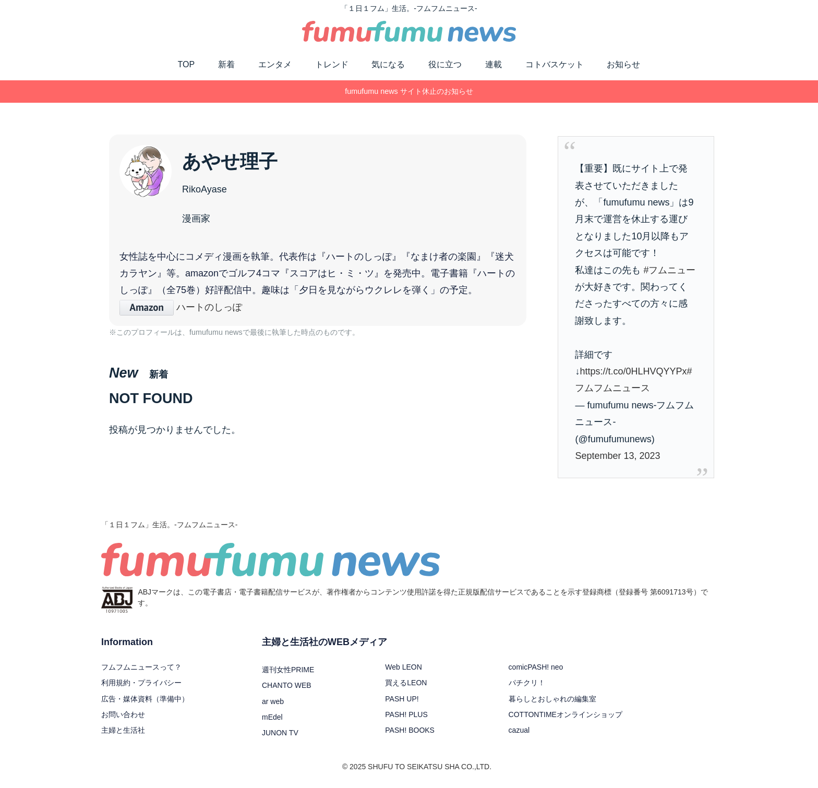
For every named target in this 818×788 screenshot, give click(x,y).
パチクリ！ (527, 682)
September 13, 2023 (617, 456)
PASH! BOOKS (410, 730)
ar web (273, 701)
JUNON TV (280, 733)
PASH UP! (401, 699)
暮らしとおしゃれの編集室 (552, 699)
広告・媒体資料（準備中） (145, 699)
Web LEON (403, 667)
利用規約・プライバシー (141, 682)
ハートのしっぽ (180, 307)
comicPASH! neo (536, 667)
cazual (519, 730)
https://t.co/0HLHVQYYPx (633, 371)
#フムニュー (669, 270)
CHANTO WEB (286, 685)
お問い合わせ (123, 714)
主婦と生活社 (123, 730)
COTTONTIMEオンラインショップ (565, 714)
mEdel (272, 717)
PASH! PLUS (406, 714)
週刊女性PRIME (288, 669)
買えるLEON (406, 682)
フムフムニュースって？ (141, 667)
